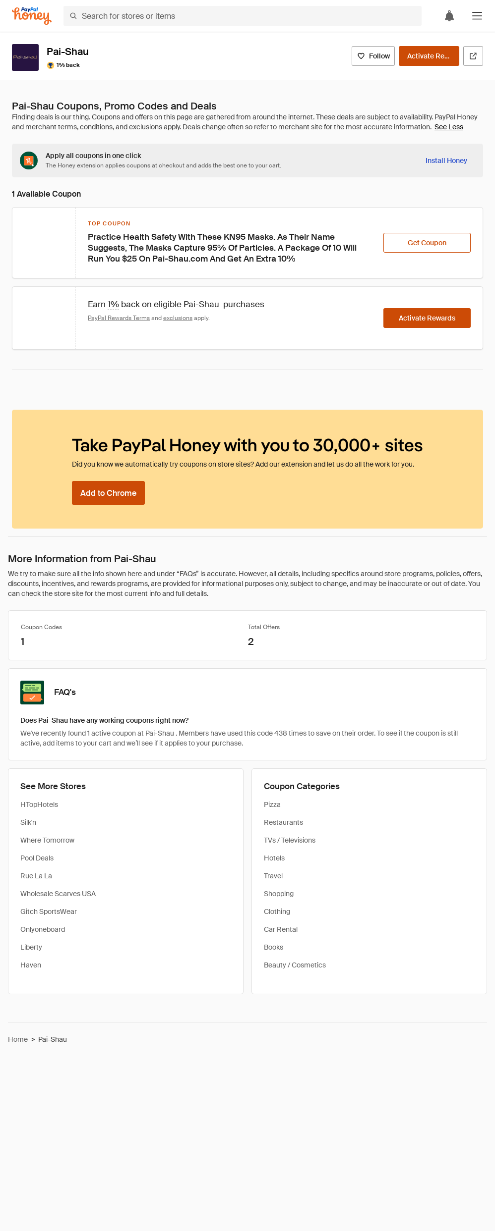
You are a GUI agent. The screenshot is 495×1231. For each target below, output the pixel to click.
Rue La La (36, 875)
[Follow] (373, 56)
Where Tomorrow (47, 840)
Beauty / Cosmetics (295, 965)
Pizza (272, 804)
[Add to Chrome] (108, 493)
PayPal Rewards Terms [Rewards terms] (119, 318)
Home (18, 1039)
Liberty (31, 947)
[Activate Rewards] (429, 56)
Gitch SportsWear (48, 911)
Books (273, 947)
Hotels (274, 858)
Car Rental (281, 929)
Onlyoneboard (42, 929)
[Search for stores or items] (242, 16)
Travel (273, 875)
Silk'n (28, 822)
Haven (30, 965)
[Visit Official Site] (473, 56)
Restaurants (283, 822)
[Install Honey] (446, 160)
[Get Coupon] (427, 243)
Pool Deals (37, 858)
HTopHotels (39, 804)
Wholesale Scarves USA (58, 893)
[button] (477, 16)
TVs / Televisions (289, 840)
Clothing (277, 911)
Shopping (279, 893)
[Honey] (32, 16)
